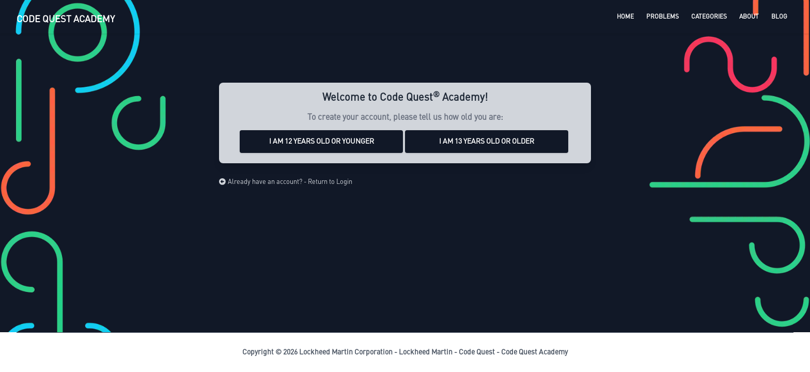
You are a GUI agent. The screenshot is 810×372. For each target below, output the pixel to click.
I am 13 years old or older (486, 141)
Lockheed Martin (426, 352)
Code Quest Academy (534, 352)
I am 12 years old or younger (321, 141)
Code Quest (477, 352)
